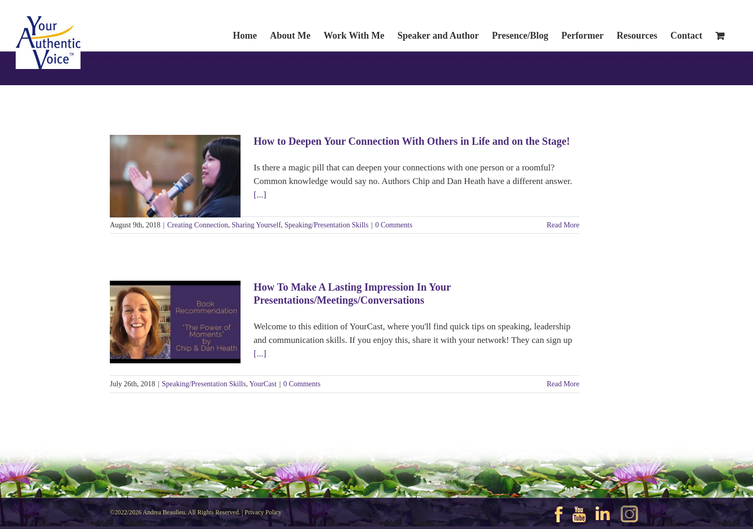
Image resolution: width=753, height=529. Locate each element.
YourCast (263, 384)
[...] (260, 195)
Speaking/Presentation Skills (326, 225)
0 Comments (393, 225)
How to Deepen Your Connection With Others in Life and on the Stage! (412, 141)
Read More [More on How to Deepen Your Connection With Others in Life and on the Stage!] (562, 225)
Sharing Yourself (256, 225)
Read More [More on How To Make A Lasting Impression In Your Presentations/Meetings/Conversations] (562, 384)
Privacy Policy (263, 512)
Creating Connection (197, 225)
